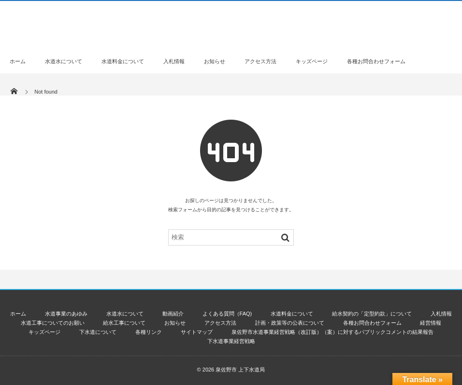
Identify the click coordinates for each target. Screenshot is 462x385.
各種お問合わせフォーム (376, 61)
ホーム (18, 61)
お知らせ (214, 61)
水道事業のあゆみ (66, 313)
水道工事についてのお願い (53, 323)
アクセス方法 (260, 61)
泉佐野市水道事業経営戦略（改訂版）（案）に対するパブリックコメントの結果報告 (332, 332)
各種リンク (148, 332)
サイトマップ (197, 332)
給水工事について (124, 323)
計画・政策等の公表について (289, 323)
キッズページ (312, 61)
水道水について (63, 61)
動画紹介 (173, 313)
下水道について (97, 332)
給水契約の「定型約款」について (372, 313)
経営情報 (430, 323)
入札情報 (174, 61)
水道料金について (122, 61)
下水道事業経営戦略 (231, 341)
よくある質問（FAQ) (227, 313)
